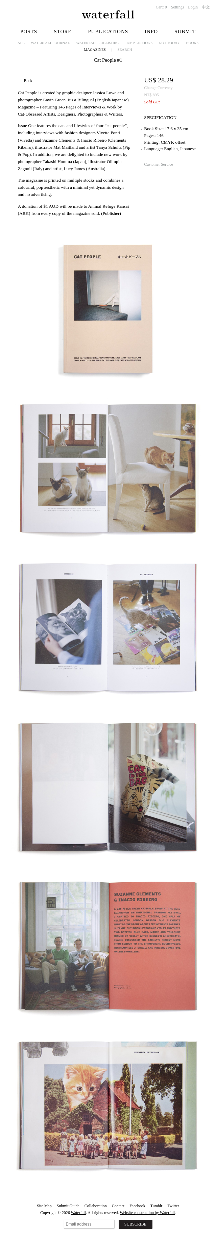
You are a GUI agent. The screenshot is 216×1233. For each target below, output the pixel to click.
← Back (25, 80)
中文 (206, 7)
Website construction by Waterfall (147, 1212)
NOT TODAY (169, 43)
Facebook (137, 1206)
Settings (177, 7)
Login (193, 7)
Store (62, 31)
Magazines (95, 49)
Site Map (44, 1206)
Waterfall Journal (50, 43)
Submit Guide (68, 1206)
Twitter (173, 1206)
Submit (185, 31)
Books (192, 43)
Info (151, 31)
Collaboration (96, 1206)
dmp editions (140, 43)
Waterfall (78, 1212)
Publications (108, 31)
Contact (118, 1206)
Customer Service (158, 164)
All (21, 43)
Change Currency (158, 87)
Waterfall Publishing (98, 43)
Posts (28, 31)
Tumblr (156, 1206)
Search (124, 49)
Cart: (161, 7)
